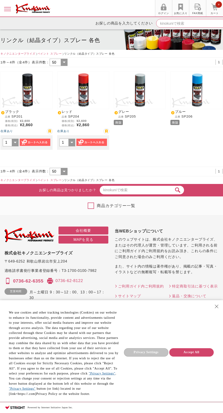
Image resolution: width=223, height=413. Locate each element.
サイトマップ (129, 296)
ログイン (163, 13)
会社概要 (83, 230)
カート (216, 8)
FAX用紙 (197, 13)
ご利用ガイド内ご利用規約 (141, 286)
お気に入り (180, 13)
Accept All (191, 352)
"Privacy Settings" (102, 373)
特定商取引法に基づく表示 (195, 286)
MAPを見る (83, 240)
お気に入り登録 (50, 131)
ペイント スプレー (50, 53)
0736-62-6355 (28, 280)
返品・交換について (189, 296)
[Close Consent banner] (217, 307)
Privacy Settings (146, 352)
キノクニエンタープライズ (17, 53)
